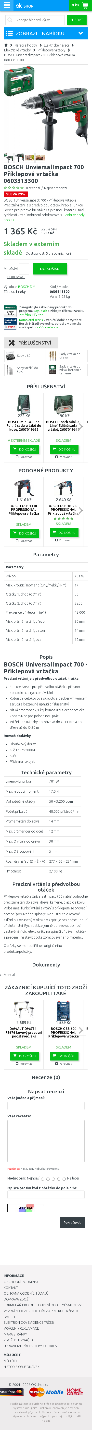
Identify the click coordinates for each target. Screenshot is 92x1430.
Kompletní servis (31, 320)
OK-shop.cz (40, 1385)
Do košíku (24, 449)
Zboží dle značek (18, 1340)
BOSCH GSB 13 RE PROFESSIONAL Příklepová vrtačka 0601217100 (24, 511)
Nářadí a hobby (25, 45)
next (80, 426)
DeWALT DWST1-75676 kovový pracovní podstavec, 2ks (23, 1032)
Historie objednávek (21, 1367)
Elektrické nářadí (56, 45)
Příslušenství (30, 343)
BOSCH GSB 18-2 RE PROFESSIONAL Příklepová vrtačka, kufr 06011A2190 (63, 511)
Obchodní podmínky (21, 1282)
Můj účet (12, 1361)
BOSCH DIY (26, 287)
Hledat (77, 20)
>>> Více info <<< (31, 314)
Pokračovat (72, 1223)
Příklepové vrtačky (51, 50)
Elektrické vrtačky (17, 50)
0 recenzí (33, 188)
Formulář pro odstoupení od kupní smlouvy (42, 1305)
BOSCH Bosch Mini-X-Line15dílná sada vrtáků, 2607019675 (63, 425)
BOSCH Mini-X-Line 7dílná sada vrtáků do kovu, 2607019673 (23, 425)
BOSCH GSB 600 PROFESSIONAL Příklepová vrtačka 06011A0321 (63, 1034)
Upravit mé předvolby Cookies (30, 1346)
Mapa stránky (15, 1334)
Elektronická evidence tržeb (29, 1322)
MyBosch (40, 310)
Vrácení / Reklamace (21, 1328)
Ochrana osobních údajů (26, 1293)
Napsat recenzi (55, 188)
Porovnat (16, 277)
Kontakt (11, 1288)
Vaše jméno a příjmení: (26, 1098)
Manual (9, 975)
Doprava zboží (16, 1299)
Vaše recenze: (19, 1116)
